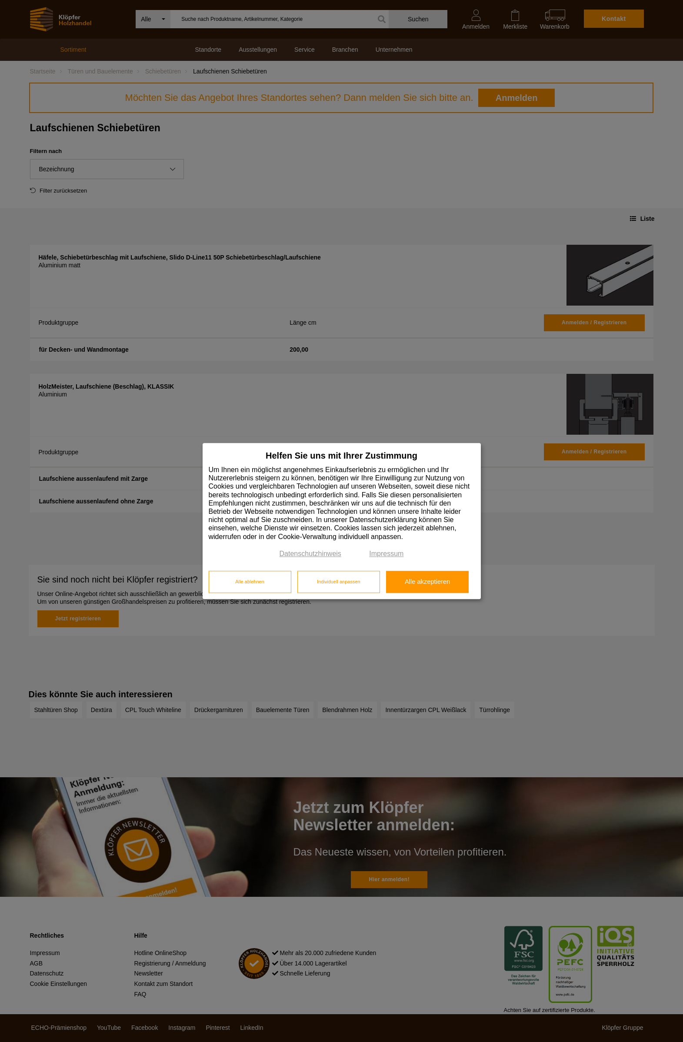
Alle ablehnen (249, 582)
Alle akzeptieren (427, 582)
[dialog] (342, 521)
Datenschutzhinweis (310, 553)
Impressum (386, 553)
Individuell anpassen (338, 582)
